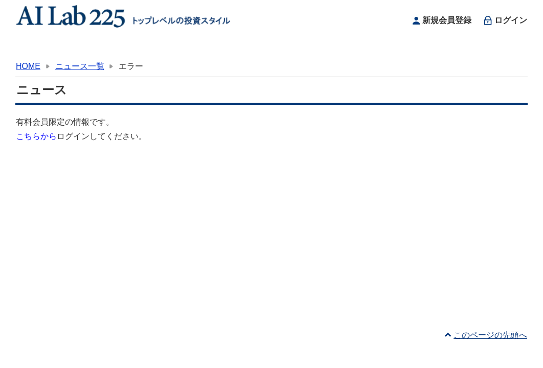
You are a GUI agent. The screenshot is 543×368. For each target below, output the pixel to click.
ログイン (504, 20)
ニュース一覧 (79, 66)
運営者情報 (36, 355)
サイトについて (401, 48)
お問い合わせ (487, 48)
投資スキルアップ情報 (231, 48)
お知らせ (145, 48)
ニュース (316, 48)
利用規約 (78, 355)
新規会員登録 (440, 20)
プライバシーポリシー (141, 355)
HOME (60, 48)
